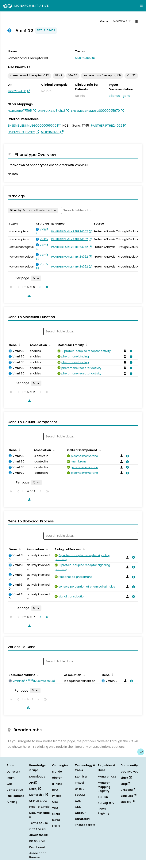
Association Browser (37, 855)
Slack (126, 778)
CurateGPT (83, 819)
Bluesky (127, 802)
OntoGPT (81, 813)
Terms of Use (38, 823)
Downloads (37, 776)
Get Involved (129, 772)
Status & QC (38, 801)
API (33, 783)
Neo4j (35, 789)
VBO (55, 808)
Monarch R (38, 795)
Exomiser (81, 776)
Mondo (57, 772)
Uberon (57, 778)
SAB (9, 784)
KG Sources (37, 841)
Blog (125, 784)
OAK (78, 801)
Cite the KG (37, 829)
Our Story (13, 772)
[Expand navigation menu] (141, 6)
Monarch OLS (107, 776)
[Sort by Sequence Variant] (37, 675)
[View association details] (130, 351)
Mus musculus (85, 58)
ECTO (56, 826)
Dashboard (37, 847)
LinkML (79, 789)
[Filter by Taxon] (33, 210)
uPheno (57, 784)
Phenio (57, 796)
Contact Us (14, 790)
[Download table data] (28, 295)
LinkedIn (128, 790)
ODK (78, 807)
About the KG (38, 835)
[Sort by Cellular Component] (99, 450)
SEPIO (56, 820)
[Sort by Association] (49, 345)
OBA (55, 802)
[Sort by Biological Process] (83, 549)
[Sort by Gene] (19, 345)
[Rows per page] (36, 278)
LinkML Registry (103, 811)
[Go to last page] (46, 287)
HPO (55, 790)
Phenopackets (85, 825)
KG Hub (103, 797)
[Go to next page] (39, 287)
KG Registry (106, 803)
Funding (11, 802)
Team (10, 778)
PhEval (79, 783)
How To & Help (39, 807)
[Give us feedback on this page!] (140, 751)
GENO (56, 814)
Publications (15, 796)
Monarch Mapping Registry (104, 787)
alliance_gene (119, 96)
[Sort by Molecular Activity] (86, 345)
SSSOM (80, 795)
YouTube (128, 796)
